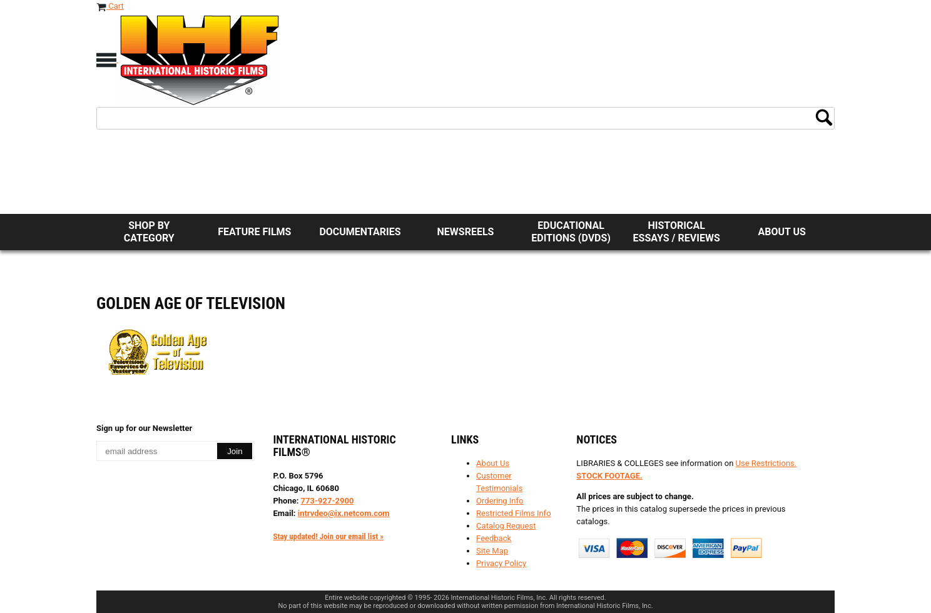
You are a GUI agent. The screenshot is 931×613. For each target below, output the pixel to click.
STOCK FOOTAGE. (609, 475)
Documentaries (359, 232)
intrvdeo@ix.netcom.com (344, 513)
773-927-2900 (327, 500)
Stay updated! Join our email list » (328, 536)
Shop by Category (149, 232)
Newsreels (465, 232)
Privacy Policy (501, 563)
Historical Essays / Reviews (676, 232)
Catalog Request (506, 525)
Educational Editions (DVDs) (571, 232)
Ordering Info (499, 500)
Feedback (493, 538)
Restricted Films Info (513, 513)
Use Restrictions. (766, 463)
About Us (782, 232)
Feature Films (254, 232)
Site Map (492, 550)
